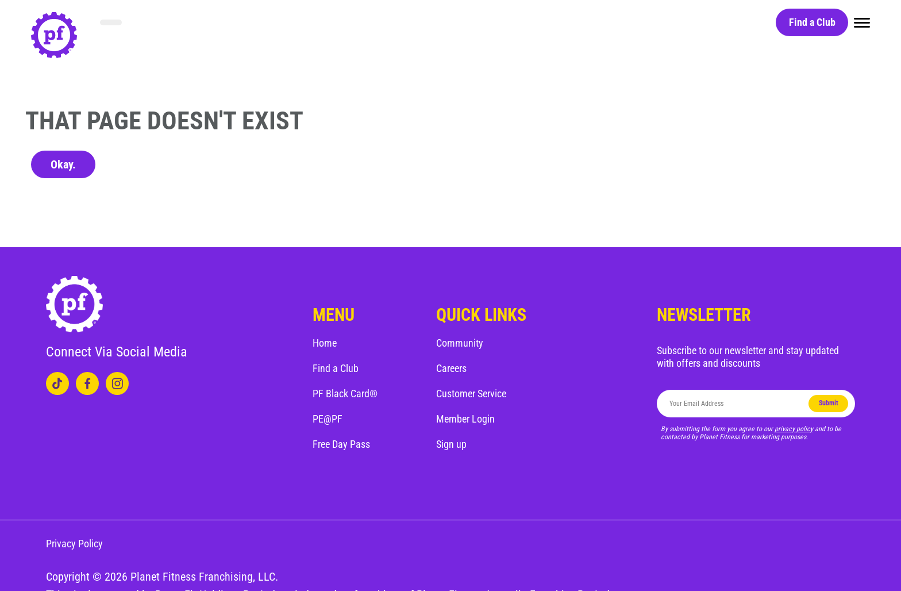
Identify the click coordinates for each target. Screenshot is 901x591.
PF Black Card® (345, 393)
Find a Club (812, 22)
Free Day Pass (341, 444)
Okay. (63, 164)
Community (459, 343)
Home (325, 343)
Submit (828, 403)
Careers (451, 368)
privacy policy (794, 429)
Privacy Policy (74, 544)
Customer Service (471, 393)
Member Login (465, 419)
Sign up (451, 444)
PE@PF (327, 419)
